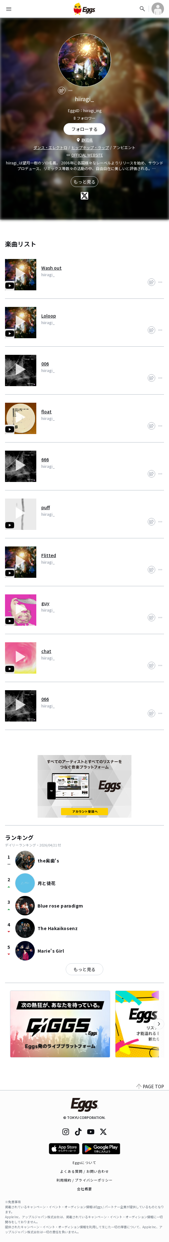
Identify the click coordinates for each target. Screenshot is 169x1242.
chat (46, 651)
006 (45, 363)
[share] (61, 90)
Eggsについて (84, 1162)
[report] (70, 90)
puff (45, 507)
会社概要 (84, 1188)
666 (45, 459)
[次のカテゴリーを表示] (159, 1024)
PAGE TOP (150, 1086)
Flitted (48, 555)
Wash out (51, 268)
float (46, 411)
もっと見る (84, 182)
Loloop (48, 316)
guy (45, 603)
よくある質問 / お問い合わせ (84, 1171)
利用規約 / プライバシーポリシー (84, 1179)
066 (45, 699)
